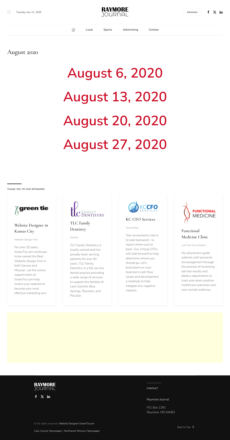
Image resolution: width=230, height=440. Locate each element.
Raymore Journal (158, 399)
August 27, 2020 (115, 144)
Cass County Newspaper (48, 431)
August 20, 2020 (115, 121)
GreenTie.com (86, 423)
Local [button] (89, 30)
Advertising (130, 30)
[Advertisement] (115, 337)
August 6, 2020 (115, 73)
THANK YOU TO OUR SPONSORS (26, 189)
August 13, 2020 (115, 97)
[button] (9, 12)
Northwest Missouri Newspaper (82, 431)
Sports (108, 30)
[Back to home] (115, 12)
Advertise (192, 12)
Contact (154, 30)
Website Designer (69, 423)
